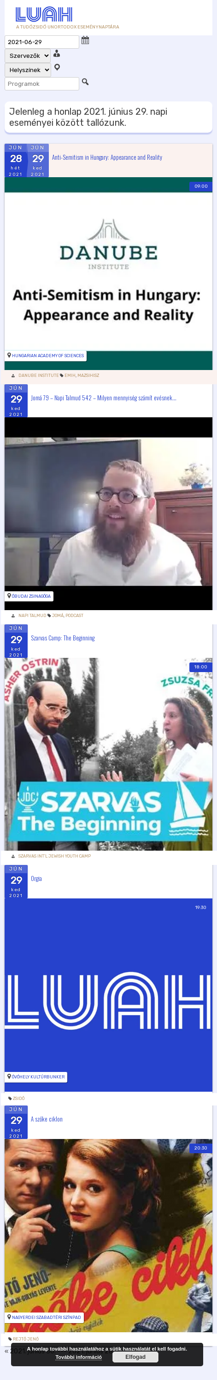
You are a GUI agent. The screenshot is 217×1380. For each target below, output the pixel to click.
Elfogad (135, 1357)
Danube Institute (38, 375)
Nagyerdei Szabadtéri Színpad (46, 1317)
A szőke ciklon (47, 1118)
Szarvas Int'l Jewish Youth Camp (54, 856)
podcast (74, 615)
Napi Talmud (32, 615)
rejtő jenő (26, 1339)
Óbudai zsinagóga (31, 596)
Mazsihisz (88, 375)
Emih (70, 375)
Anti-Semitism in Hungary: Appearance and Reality (107, 156)
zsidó (18, 1098)
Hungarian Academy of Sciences (48, 355)
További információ (78, 1357)
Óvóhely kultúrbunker (38, 1077)
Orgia (36, 878)
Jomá (58, 615)
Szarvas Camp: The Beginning (62, 637)
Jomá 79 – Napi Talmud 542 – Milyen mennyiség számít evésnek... (103, 397)
